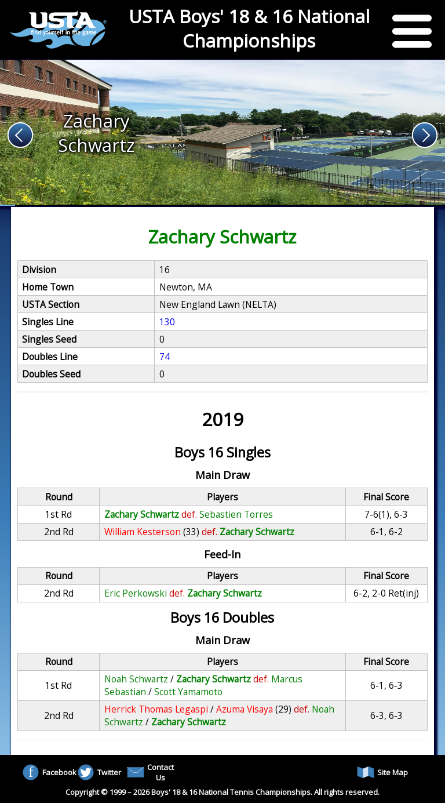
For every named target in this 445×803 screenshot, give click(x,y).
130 (167, 321)
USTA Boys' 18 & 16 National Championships (249, 28)
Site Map (382, 772)
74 (164, 356)
